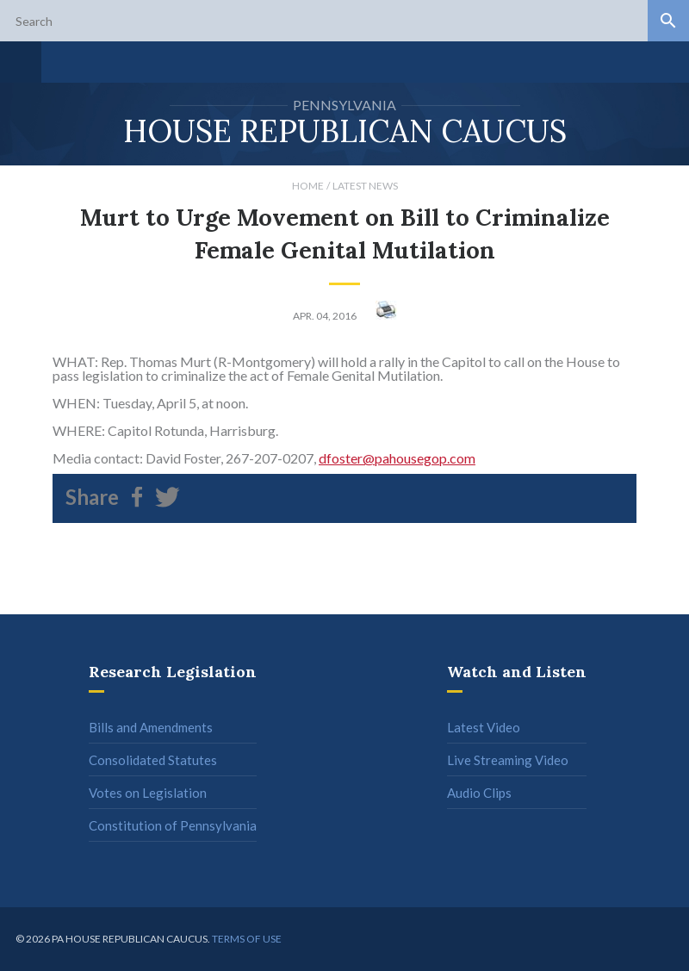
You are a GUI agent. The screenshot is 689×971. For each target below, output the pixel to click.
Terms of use (247, 938)
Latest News (365, 185)
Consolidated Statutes (153, 760)
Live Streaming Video (507, 760)
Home (308, 185)
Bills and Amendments (151, 727)
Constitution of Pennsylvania (173, 825)
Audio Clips (479, 792)
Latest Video (483, 727)
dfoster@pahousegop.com (397, 458)
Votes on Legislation (148, 792)
